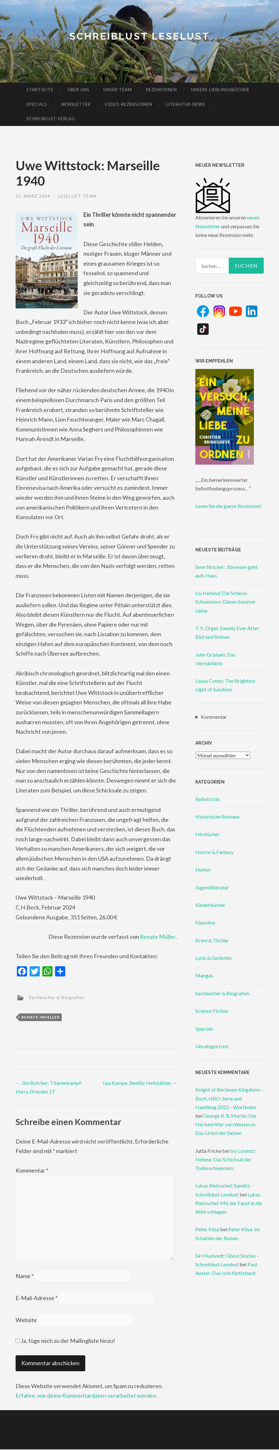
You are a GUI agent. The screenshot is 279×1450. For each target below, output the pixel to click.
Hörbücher (207, 834)
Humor (203, 869)
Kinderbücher (210, 905)
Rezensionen (161, 89)
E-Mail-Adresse (37, 1298)
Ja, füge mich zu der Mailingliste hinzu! (65, 1341)
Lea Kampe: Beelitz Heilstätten (140, 1083)
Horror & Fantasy (214, 852)
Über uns (78, 89)
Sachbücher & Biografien (57, 997)
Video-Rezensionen (128, 104)
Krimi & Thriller (212, 940)
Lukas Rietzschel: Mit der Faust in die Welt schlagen (228, 1203)
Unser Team (117, 89)
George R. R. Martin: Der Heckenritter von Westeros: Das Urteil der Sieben (226, 1124)
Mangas (204, 975)
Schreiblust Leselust (139, 36)
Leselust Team (77, 196)
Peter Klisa (207, 1229)
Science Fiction (211, 1011)
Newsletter (76, 104)
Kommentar (32, 1170)
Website (26, 1320)
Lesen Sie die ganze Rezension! (228, 506)
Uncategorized (211, 1046)
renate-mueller (40, 1017)
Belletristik (207, 799)
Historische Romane (217, 816)
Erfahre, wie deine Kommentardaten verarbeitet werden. (86, 1396)
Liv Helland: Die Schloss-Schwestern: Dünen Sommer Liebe (225, 601)
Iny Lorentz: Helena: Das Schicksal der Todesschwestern (225, 1159)
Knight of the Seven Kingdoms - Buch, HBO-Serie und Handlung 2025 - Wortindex (229, 1098)
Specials (36, 104)
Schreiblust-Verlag (50, 118)
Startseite (39, 89)
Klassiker (205, 922)
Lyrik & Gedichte (213, 958)
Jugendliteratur (212, 887)
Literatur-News (185, 104)
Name (25, 1276)
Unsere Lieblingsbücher (220, 89)
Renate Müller (158, 936)
